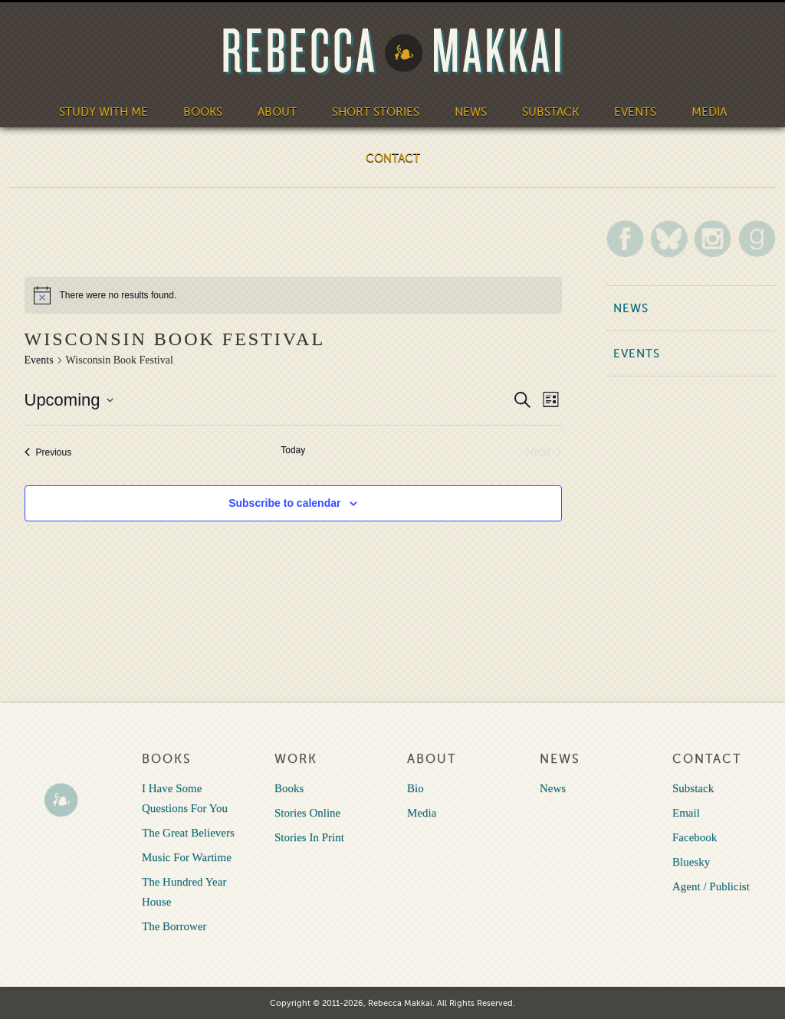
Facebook (694, 837)
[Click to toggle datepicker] (69, 400)
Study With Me (103, 112)
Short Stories (375, 112)
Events (635, 112)
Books (202, 112)
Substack (550, 112)
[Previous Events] (48, 452)
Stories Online (307, 813)
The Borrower (174, 926)
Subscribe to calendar (284, 503)
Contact (393, 158)
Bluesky (691, 862)
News (471, 112)
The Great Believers (188, 833)
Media (709, 112)
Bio (415, 788)
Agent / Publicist (711, 886)
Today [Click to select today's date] (293, 450)
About (277, 112)
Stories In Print (309, 837)
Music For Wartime (187, 857)
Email (686, 813)
